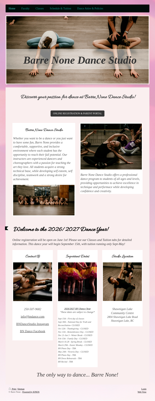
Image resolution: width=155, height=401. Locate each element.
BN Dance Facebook (32, 331)
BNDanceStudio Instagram (32, 324)
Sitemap (21, 389)
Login (143, 389)
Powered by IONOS (31, 392)
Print (12, 389)
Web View (142, 392)
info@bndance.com (33, 316)
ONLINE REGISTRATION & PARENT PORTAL (77, 113)
